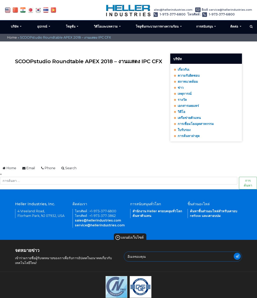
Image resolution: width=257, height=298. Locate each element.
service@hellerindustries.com (100, 225)
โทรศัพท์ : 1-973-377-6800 (161, 14)
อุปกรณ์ (42, 26)
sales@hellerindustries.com (98, 220)
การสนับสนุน (205, 26)
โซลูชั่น (71, 26)
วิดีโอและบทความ (106, 26)
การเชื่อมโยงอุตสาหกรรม (196, 124)
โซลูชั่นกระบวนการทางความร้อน (157, 26)
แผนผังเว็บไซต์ (129, 237)
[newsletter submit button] (237, 256)
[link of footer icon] (116, 287)
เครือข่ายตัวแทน (189, 118)
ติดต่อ (234, 26)
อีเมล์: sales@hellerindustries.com (165, 9)
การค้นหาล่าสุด (189, 136)
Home (12, 37)
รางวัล (182, 100)
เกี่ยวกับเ (183, 69)
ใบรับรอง (184, 130)
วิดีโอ (181, 112)
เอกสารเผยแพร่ (188, 106)
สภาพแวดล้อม (188, 82)
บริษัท (15, 26)
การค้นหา (248, 183)
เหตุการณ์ (185, 94)
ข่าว (181, 88)
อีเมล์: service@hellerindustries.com (223, 9)
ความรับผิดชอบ (189, 75)
